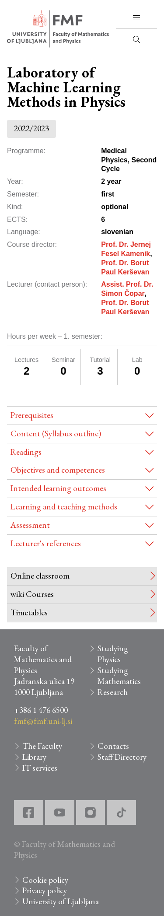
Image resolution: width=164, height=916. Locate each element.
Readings (26, 451)
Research (113, 692)
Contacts (113, 746)
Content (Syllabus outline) (55, 433)
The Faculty (42, 746)
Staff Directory (122, 756)
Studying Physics (113, 654)
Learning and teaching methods (63, 506)
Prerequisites (31, 415)
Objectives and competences (57, 469)
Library (34, 756)
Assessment (30, 524)
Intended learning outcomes (58, 488)
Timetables (29, 612)
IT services (39, 767)
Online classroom (40, 575)
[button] (136, 18)
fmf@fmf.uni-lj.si (43, 721)
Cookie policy (45, 879)
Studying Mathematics (119, 676)
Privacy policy (44, 890)
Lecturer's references (45, 543)
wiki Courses (32, 594)
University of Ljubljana (60, 901)
